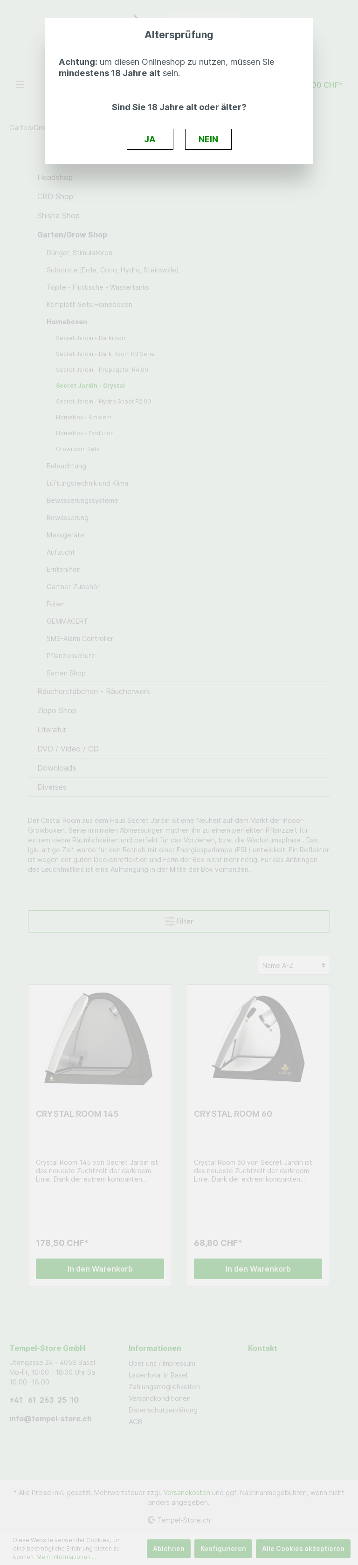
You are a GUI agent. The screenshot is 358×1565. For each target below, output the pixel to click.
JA (150, 139)
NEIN (208, 139)
